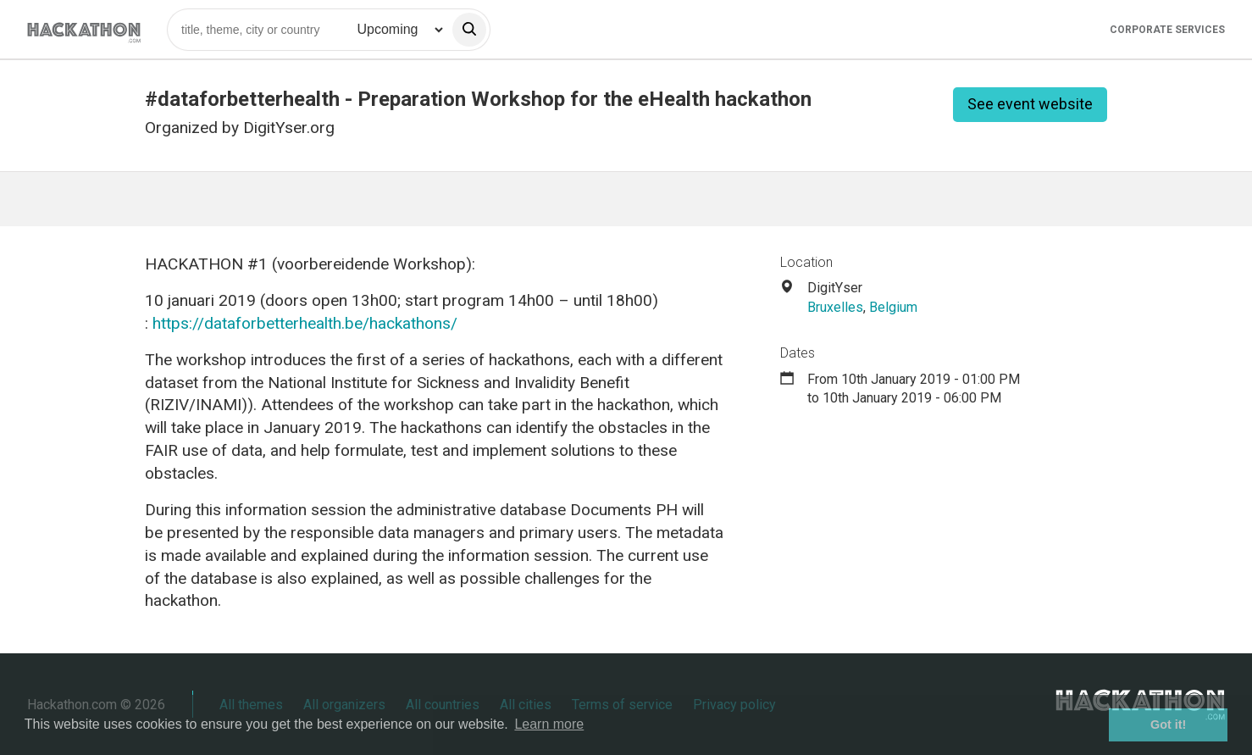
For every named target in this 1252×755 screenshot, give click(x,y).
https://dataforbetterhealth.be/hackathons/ (304, 323)
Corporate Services (1167, 30)
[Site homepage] (84, 29)
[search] (469, 30)
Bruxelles (835, 307)
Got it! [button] (1168, 724)
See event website (1030, 104)
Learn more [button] (549, 724)
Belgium (893, 307)
